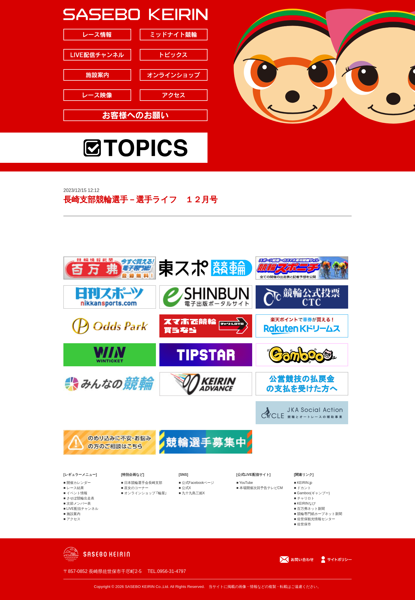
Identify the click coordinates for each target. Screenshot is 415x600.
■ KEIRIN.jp (303, 483)
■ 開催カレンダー (77, 483)
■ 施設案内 (71, 514)
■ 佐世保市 (302, 524)
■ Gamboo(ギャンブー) (312, 493)
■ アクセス (71, 519)
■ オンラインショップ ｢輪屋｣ (144, 493)
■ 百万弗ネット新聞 (309, 509)
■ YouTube (244, 483)
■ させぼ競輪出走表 (78, 498)
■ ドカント (302, 488)
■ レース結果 (73, 488)
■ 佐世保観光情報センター (314, 519)
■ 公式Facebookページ (196, 483)
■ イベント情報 (75, 493)
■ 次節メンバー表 (77, 503)
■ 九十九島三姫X (192, 493)
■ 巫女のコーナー (134, 488)
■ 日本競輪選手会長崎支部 (141, 483)
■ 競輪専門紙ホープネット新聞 (318, 514)
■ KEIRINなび (305, 503)
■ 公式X (185, 488)
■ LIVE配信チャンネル (80, 509)
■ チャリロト (304, 498)
